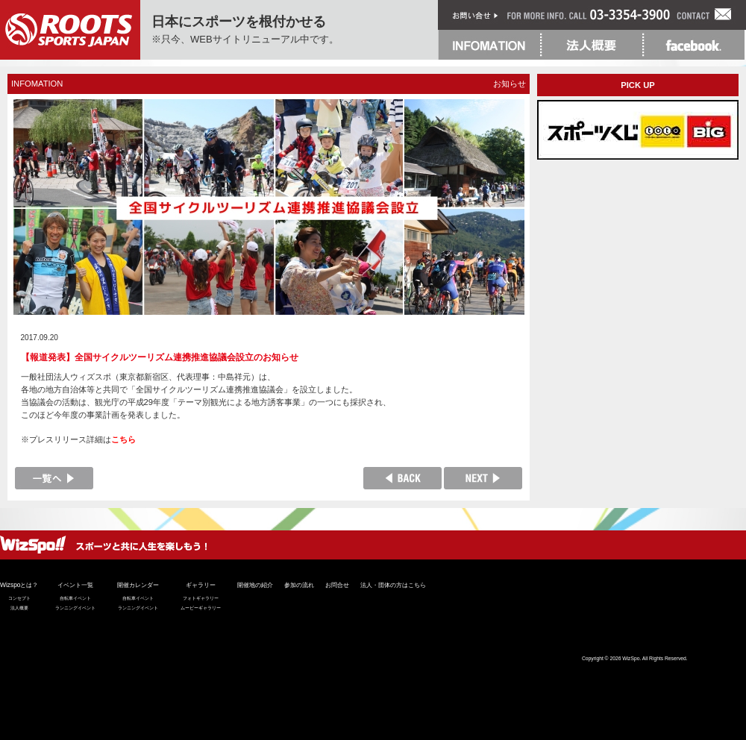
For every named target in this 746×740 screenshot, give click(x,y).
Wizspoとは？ (19, 585)
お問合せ (337, 585)
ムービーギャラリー (201, 608)
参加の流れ (299, 585)
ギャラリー (201, 585)
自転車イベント (75, 598)
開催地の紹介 (255, 585)
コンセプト (19, 598)
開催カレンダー (138, 585)
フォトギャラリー (201, 598)
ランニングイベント (75, 608)
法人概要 (19, 608)
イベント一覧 (75, 585)
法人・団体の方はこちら (393, 585)
